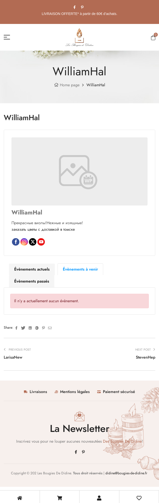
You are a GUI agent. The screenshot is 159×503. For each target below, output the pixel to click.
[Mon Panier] (59, 498)
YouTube (41, 242)
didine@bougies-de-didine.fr (126, 473)
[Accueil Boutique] (19, 498)
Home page (70, 85)
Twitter (32, 242)
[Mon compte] (99, 498)
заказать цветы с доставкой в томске (43, 229)
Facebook (15, 242)
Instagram (24, 242)
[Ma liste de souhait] (139, 498)
